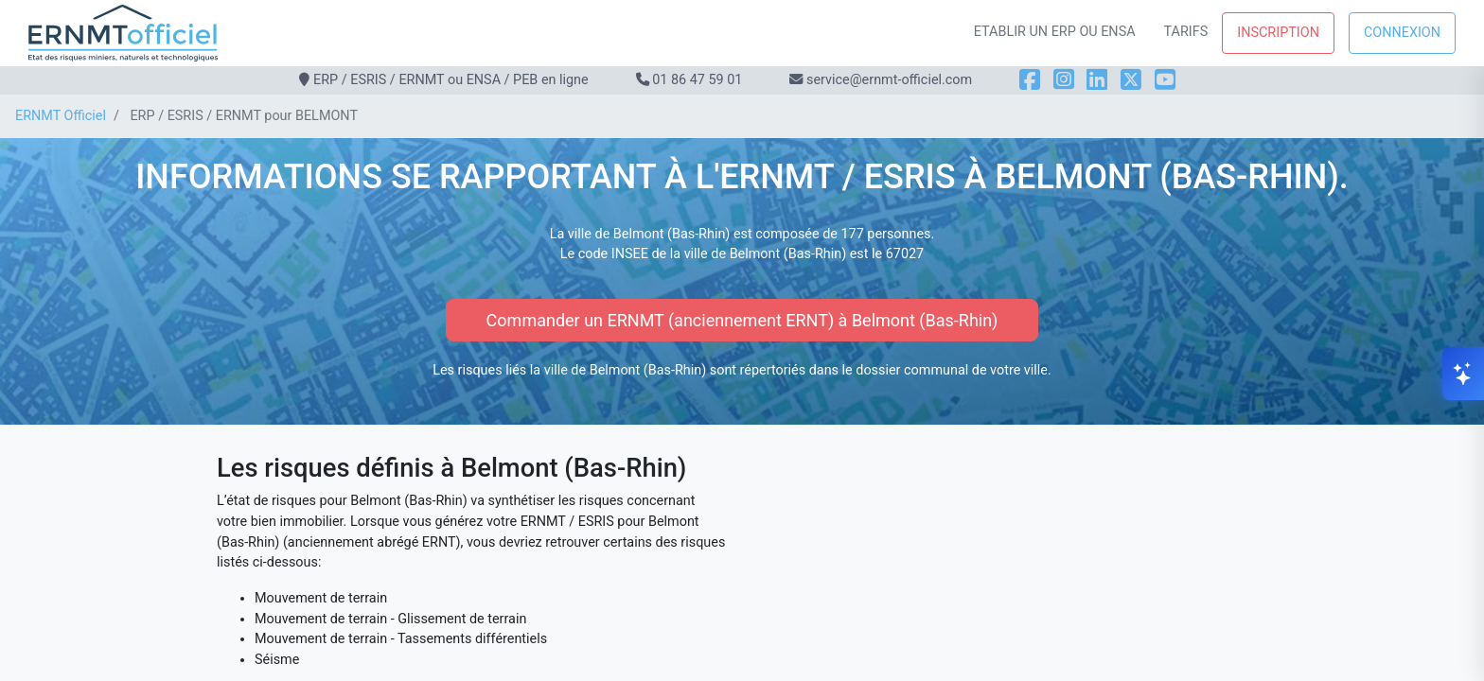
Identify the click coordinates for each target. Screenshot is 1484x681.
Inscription (1278, 33)
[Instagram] (1063, 80)
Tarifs (1186, 32)
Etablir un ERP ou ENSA (1055, 32)
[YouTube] (1165, 80)
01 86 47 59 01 (697, 80)
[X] (1131, 80)
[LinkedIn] (1096, 80)
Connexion (1402, 33)
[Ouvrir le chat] (1463, 373)
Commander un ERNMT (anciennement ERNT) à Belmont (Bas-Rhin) (742, 320)
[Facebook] (1029, 80)
